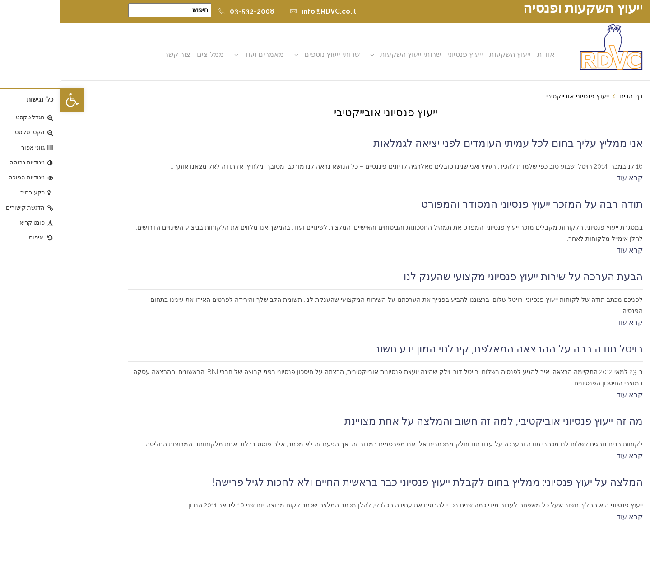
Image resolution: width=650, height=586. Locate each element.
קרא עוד (569, 177)
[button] (11, 100)
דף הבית (570, 96)
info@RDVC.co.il (262, 11)
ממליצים (149, 54)
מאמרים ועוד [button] (203, 54)
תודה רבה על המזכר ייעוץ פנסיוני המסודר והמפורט (471, 204)
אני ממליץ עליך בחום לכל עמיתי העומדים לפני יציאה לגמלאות (447, 143)
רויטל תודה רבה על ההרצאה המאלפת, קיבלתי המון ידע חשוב (448, 348)
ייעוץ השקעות (449, 54)
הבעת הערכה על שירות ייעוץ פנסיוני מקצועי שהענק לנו (462, 276)
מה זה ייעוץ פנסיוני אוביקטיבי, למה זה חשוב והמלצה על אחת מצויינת (433, 421)
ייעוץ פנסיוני (404, 54)
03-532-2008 (186, 11)
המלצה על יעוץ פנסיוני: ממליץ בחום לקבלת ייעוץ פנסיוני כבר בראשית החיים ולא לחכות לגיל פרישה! (367, 482)
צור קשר (117, 54)
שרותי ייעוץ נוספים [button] (271, 54)
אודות (485, 54)
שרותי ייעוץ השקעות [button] (350, 54)
